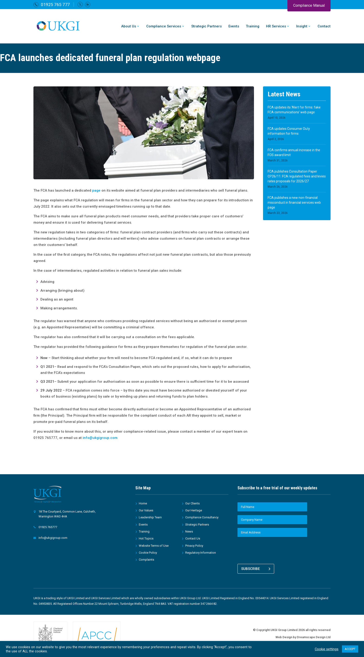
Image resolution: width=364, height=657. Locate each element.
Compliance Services (163, 26)
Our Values (146, 510)
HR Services (276, 26)
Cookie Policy (148, 552)
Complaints (146, 559)
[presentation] (272, 550)
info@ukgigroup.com (100, 438)
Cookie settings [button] (326, 649)
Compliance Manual (309, 5)
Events (233, 26)
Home (143, 503)
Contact (324, 26)
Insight (301, 26)
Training (252, 26)
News (189, 531)
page (96, 190)
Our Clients (192, 503)
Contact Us (192, 538)
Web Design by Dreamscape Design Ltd (303, 634)
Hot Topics (146, 538)
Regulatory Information (200, 552)
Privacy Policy (194, 545)
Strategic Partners (206, 26)
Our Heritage (193, 510)
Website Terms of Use (154, 545)
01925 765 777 (55, 4)
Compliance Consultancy (201, 517)
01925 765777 (48, 527)
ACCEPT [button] (350, 649)
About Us (128, 26)
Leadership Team (150, 517)
